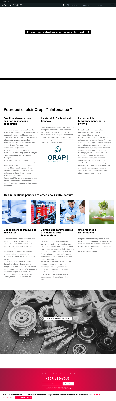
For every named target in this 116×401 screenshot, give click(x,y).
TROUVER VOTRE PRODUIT (58, 318)
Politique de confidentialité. (64, 389)
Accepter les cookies (24, 397)
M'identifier (88, 5)
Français (99, 5)
